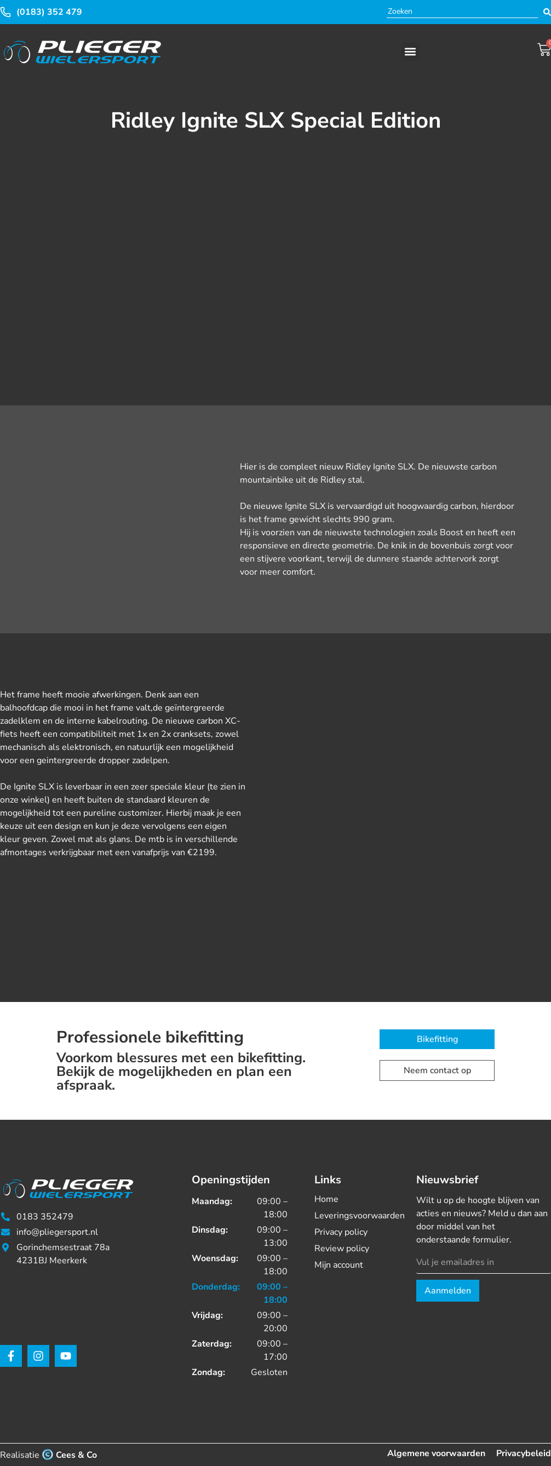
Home (326, 1199)
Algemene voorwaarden (436, 1453)
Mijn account (338, 1264)
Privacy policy (341, 1232)
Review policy (341, 1248)
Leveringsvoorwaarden (351, 1215)
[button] (410, 52)
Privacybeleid (523, 1453)
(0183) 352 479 (49, 12)
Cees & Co (76, 1455)
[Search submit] (547, 12)
